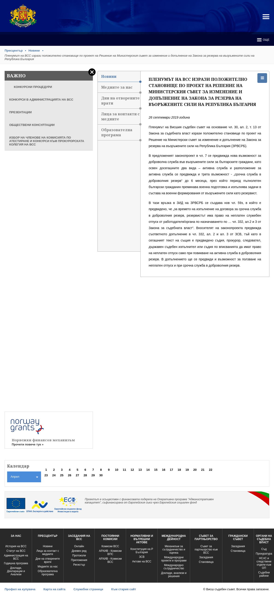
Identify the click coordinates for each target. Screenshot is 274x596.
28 (85, 475)
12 (132, 469)
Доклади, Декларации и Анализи (16, 571)
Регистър (79, 564)
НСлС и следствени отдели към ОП (263, 563)
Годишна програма (16, 563)
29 (93, 475)
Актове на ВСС (141, 561)
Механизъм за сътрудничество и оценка (173, 549)
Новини (34, 50)
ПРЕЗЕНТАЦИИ (20, 112)
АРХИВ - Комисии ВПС (110, 552)
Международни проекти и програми (173, 559)
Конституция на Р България (141, 550)
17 (171, 469)
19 (187, 469)
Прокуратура (264, 553)
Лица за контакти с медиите (121, 118)
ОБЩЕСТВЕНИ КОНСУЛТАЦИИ (32, 125)
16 (163, 469)
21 (202, 469)
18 (179, 469)
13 (140, 469)
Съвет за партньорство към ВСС (206, 549)
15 (155, 469)
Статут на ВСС (15, 550)
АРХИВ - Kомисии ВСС (110, 560)
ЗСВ (141, 556)
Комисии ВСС (110, 546)
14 (148, 469)
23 (46, 475)
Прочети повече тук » (28, 444)
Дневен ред (79, 550)
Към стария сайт (123, 589)
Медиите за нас (121, 89)
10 (116, 469)
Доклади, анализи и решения (173, 574)
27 (77, 475)
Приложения (79, 560)
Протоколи (79, 555)
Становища (206, 562)
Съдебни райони (264, 574)
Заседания (206, 557)
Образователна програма (121, 133)
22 (210, 469)
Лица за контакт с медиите (47, 552)
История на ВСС (16, 546)
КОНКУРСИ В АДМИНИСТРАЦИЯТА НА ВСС (41, 99)
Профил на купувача (20, 589)
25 (61, 475)
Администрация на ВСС (16, 557)
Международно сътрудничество (174, 567)
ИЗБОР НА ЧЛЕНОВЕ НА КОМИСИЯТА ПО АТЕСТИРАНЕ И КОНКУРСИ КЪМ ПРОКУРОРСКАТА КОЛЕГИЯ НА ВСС (46, 141)
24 (54, 475)
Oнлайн (79, 546)
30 (101, 475)
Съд (264, 549)
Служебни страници (88, 589)
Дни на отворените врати (121, 102)
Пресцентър (14, 50)
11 (124, 469)
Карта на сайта (54, 589)
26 (69, 475)
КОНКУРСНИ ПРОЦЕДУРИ (33, 87)
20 (195, 469)
